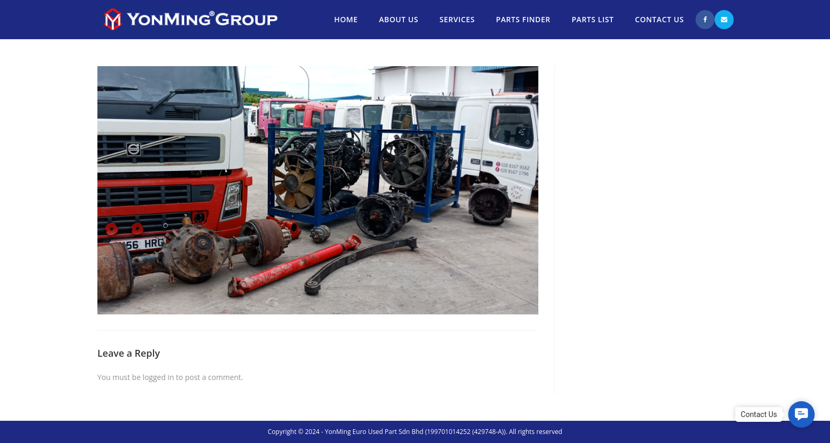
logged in (158, 377)
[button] (801, 414)
